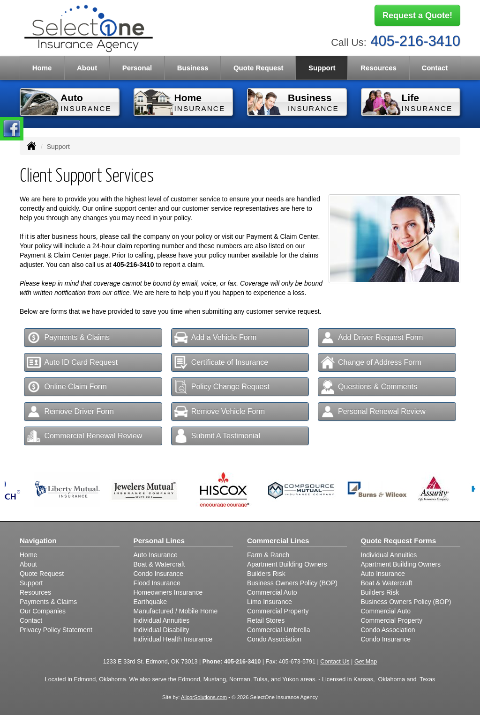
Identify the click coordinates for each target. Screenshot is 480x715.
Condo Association (274, 639)
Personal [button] (137, 68)
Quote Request (42, 573)
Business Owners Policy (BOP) (292, 583)
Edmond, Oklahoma (100, 679)
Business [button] (193, 68)
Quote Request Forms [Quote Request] (398, 541)
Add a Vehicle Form (215, 338)
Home (42, 68)
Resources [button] (378, 68)
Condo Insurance (159, 573)
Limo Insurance (269, 601)
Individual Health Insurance (173, 639)
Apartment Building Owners (287, 564)
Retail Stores (266, 620)
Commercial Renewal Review (84, 436)
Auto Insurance (156, 555)
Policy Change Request (222, 387)
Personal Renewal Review (373, 412)
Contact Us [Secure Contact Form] (334, 661)
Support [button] (322, 68)
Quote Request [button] (258, 68)
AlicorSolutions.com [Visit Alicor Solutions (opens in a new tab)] (204, 697)
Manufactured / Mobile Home (176, 611)
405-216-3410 (415, 41)
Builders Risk (266, 573)
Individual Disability (161, 630)
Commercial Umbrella (278, 630)
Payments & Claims (68, 338)
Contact (434, 68)
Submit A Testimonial (217, 436)
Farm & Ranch (268, 555)
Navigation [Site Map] (38, 541)
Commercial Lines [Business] (278, 541)
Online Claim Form (66, 387)
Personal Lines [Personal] (159, 541)
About (87, 68)
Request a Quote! (417, 15)
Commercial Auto (272, 592)
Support (31, 583)
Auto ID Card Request (72, 362)
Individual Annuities (162, 620)
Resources (35, 592)
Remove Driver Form (70, 412)
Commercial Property (277, 611)
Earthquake (150, 601)
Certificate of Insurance (221, 362)
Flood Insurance (157, 583)
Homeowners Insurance (168, 592)
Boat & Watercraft (159, 564)
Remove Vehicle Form (219, 412)
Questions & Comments (369, 387)
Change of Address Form (371, 362)
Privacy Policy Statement (56, 630)
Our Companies (43, 611)
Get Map (365, 661)
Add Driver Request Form (372, 338)
